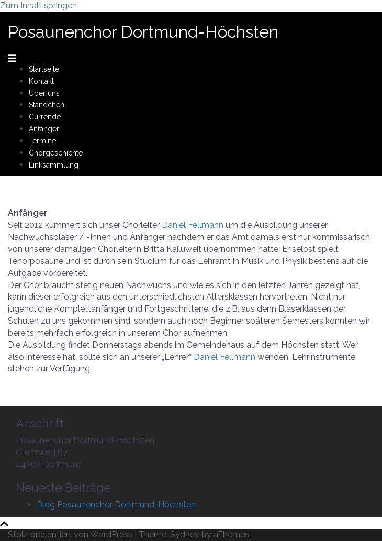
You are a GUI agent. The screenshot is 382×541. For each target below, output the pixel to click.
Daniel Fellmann (192, 225)
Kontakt (41, 81)
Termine (42, 141)
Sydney (184, 534)
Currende (45, 117)
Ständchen (46, 105)
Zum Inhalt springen (38, 5)
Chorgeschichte (56, 153)
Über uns (44, 93)
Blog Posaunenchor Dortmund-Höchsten (116, 505)
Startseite (44, 69)
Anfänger (44, 129)
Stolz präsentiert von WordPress (70, 534)
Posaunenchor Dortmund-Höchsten (143, 31)
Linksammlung (53, 165)
